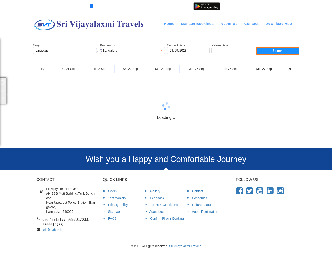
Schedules (197, 198)
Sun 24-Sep (163, 69)
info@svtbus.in (45, 6)
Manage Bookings (197, 23)
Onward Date (176, 45)
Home (169, 23)
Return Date (219, 45)
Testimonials (114, 198)
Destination (108, 45)
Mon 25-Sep (197, 69)
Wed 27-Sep (263, 69)
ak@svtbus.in (53, 230)
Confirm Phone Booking (164, 218)
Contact (251, 23)
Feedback (154, 198)
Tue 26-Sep (229, 69)
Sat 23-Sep (130, 69)
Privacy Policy (115, 205)
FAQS (110, 218)
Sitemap (111, 211)
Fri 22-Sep (99, 69)
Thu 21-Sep (67, 69)
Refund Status (199, 205)
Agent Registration (281, 6)
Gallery (152, 191)
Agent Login (256, 6)
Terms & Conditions (161, 205)
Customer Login (232, 6)
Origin (37, 45)
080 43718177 (73, 6)
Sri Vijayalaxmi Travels (185, 246)
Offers (110, 191)
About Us (229, 23)
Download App (279, 23)
